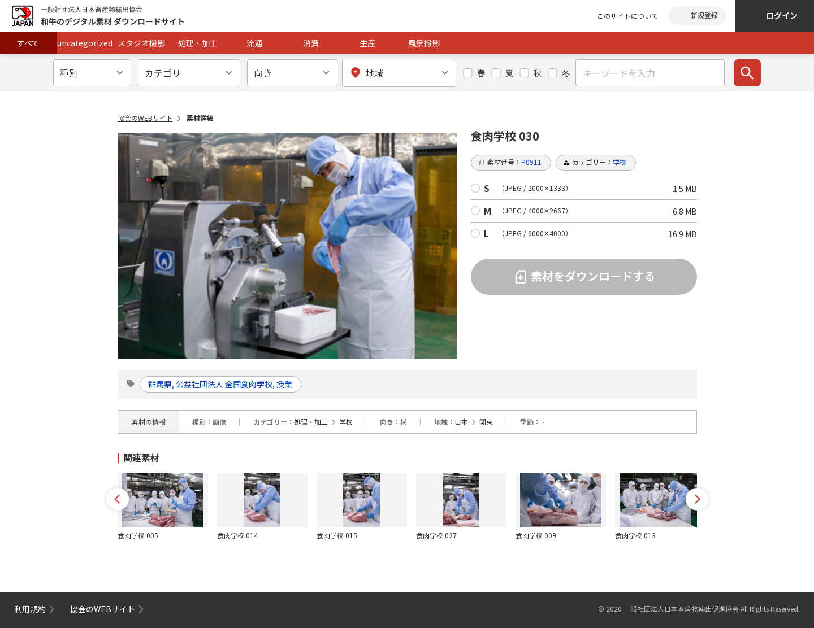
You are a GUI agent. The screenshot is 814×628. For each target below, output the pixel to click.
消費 (311, 43)
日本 (461, 421)
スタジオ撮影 (141, 43)
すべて (28, 43)
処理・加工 (198, 43)
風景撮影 (424, 43)
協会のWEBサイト (145, 118)
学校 (346, 421)
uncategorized (84, 43)
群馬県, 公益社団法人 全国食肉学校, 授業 (221, 384)
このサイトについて (627, 15)
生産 (367, 43)
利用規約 (30, 608)
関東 (486, 421)
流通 (254, 43)
